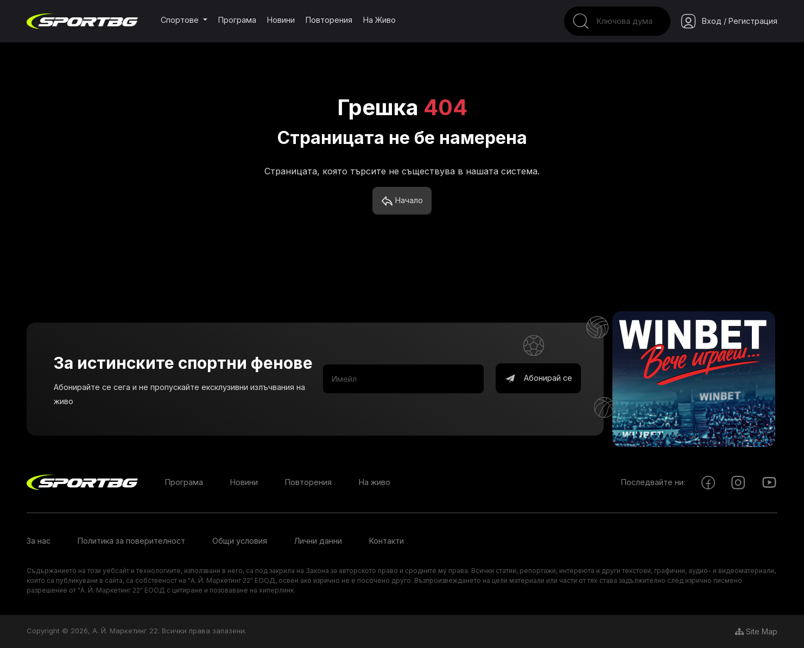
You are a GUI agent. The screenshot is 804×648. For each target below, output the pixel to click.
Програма (237, 19)
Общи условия (239, 540)
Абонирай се (538, 379)
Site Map (756, 631)
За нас (38, 540)
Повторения (329, 19)
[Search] (617, 21)
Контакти (386, 540)
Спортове (181, 19)
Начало (402, 201)
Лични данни (318, 540)
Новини (281, 19)
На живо (379, 19)
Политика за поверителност (131, 540)
